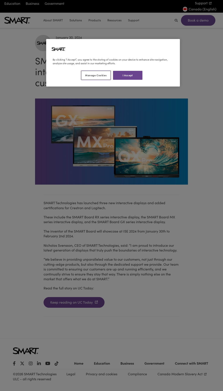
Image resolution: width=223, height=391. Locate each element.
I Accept (128, 75)
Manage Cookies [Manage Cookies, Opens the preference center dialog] (95, 75)
